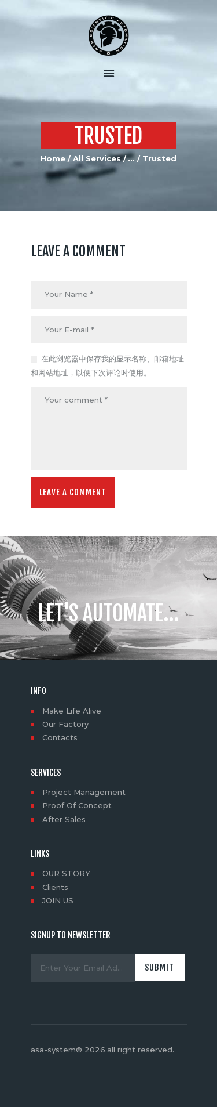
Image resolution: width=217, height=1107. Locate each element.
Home (53, 158)
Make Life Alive (71, 710)
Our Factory (65, 724)
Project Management (84, 792)
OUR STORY (66, 873)
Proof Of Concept (77, 805)
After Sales (64, 819)
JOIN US (57, 900)
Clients (55, 887)
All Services (97, 158)
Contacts (60, 737)
